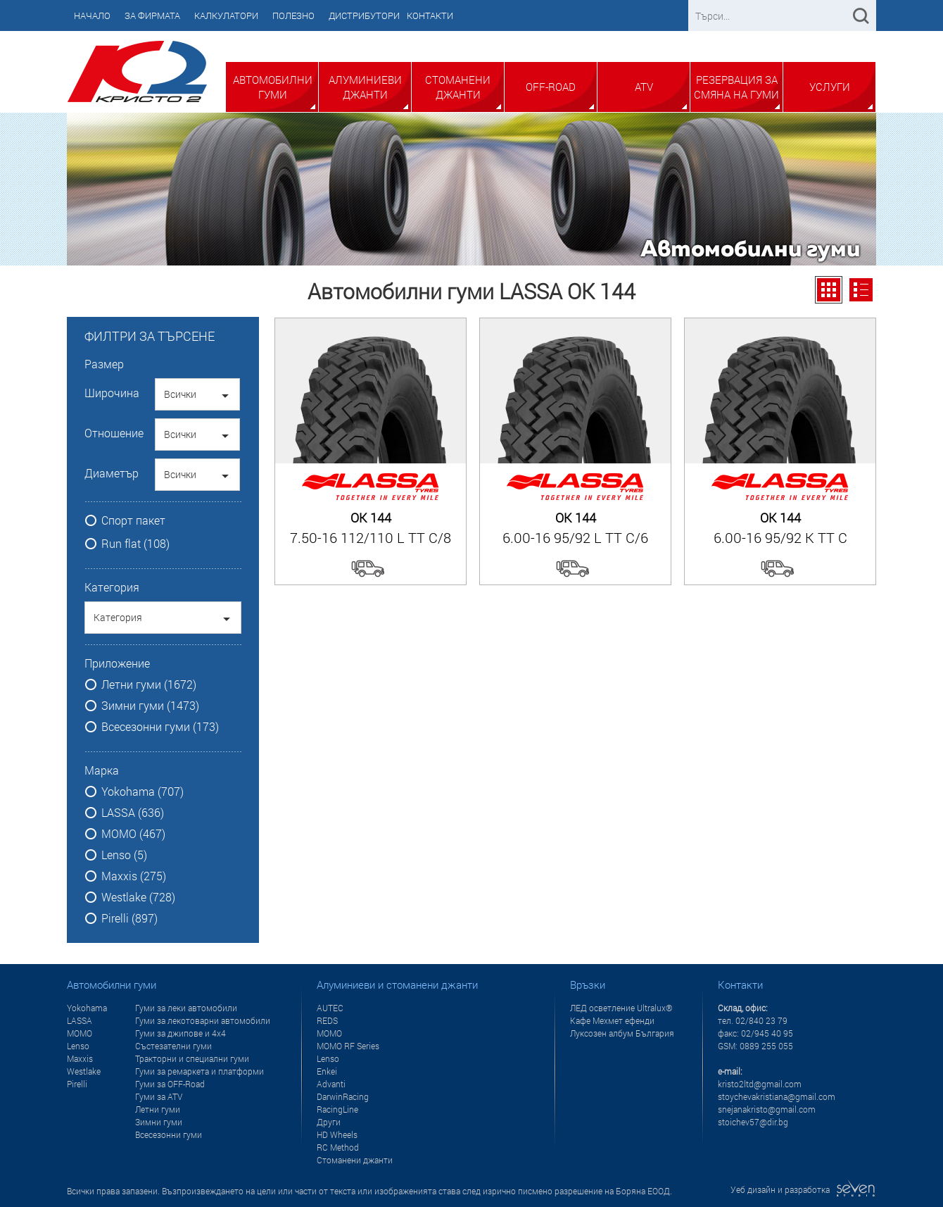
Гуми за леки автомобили (186, 1007)
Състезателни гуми (173, 1045)
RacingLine (337, 1109)
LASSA (79, 1020)
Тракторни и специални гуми (192, 1058)
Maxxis (80, 1058)
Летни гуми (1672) (148, 684)
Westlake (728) (138, 897)
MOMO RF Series (348, 1045)
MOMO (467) (133, 834)
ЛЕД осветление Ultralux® (621, 1007)
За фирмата (152, 15)
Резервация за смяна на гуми (736, 87)
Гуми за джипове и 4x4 (180, 1033)
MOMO (79, 1033)
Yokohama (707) (142, 791)
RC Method (338, 1147)
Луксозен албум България (622, 1033)
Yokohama (87, 1007)
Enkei (327, 1071)
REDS (327, 1020)
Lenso (78, 1045)
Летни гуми (157, 1109)
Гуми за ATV (158, 1096)
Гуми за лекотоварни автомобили (202, 1020)
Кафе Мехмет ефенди (612, 1020)
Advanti (331, 1083)
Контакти (430, 15)
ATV (644, 87)
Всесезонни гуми (168, 1134)
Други (329, 1121)
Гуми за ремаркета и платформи (199, 1071)
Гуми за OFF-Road (170, 1083)
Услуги (829, 87)
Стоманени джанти (458, 87)
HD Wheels (337, 1134)
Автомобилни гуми (272, 87)
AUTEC (330, 1007)
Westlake (84, 1071)
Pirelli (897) (129, 918)
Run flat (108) (135, 544)
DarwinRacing (343, 1096)
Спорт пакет (133, 520)
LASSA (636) (132, 813)
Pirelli (77, 1083)
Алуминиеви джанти (365, 87)
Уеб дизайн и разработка (803, 1189)
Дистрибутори (364, 15)
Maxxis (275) (133, 876)
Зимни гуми (158, 1121)
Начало (92, 15)
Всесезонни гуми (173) (160, 727)
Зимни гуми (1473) (150, 706)
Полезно (293, 15)
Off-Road (551, 87)
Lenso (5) (124, 855)
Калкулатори (226, 15)
